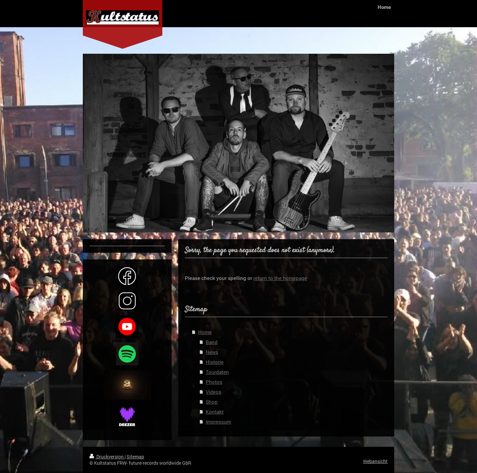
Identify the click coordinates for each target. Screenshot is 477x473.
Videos (213, 391)
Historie (215, 362)
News (212, 352)
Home (205, 332)
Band (212, 342)
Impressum (218, 421)
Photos (214, 381)
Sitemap (135, 456)
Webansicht (375, 461)
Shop (212, 401)
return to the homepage (280, 278)
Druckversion (107, 456)
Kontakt (215, 411)
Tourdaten (217, 372)
